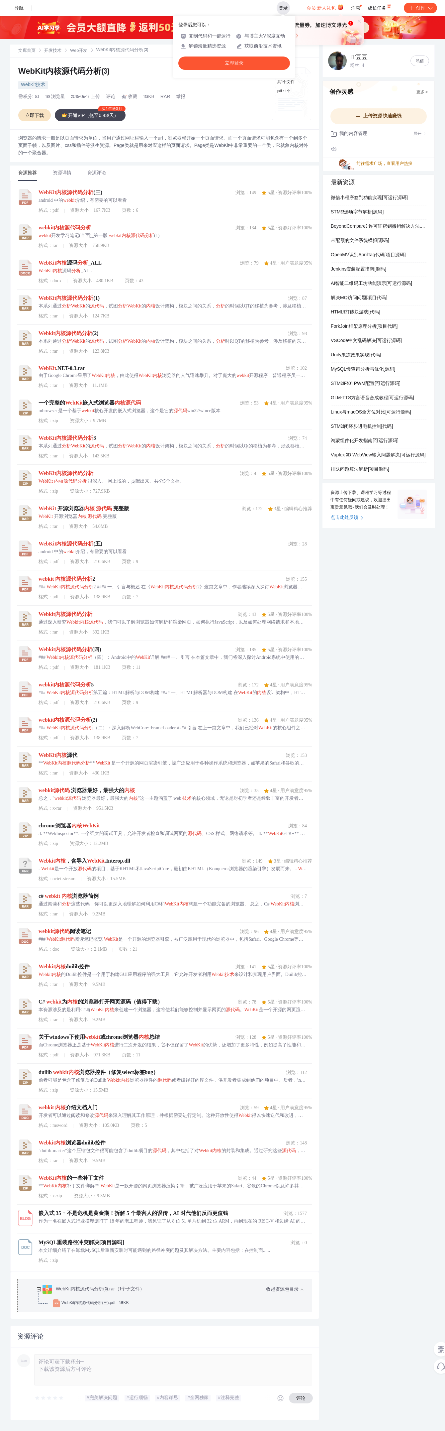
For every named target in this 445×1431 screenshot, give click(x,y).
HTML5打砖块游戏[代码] (355, 312)
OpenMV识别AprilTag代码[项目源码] (368, 255)
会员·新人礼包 (325, 7)
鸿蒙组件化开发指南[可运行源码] (365, 441)
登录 (283, 8)
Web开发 (79, 51)
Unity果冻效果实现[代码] (356, 355)
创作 (420, 8)
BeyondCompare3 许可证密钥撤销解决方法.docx (378, 226)
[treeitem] (170, 1296)
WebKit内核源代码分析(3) (64, 72)
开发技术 (52, 51)
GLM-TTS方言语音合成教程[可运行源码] (372, 398)
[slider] (49, 1398)
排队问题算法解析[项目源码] (360, 469)
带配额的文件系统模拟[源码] (360, 241)
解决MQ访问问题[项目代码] (359, 298)
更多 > (422, 92)
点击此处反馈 (346, 518)
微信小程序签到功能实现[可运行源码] (369, 198)
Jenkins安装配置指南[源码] (358, 269)
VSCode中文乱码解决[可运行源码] (366, 341)
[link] (27, 51)
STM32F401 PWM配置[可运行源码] (365, 384)
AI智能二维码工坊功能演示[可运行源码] (371, 284)
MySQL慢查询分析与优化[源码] (363, 369)
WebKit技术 (33, 85)
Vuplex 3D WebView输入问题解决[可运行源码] (378, 455)
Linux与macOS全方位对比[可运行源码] (371, 412)
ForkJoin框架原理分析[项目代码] (364, 326)
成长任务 (380, 7)
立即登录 (234, 62)
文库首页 (27, 51)
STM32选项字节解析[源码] (357, 212)
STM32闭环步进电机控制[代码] (362, 426)
